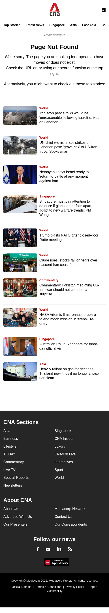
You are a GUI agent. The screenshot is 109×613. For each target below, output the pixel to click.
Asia (73, 25)
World (43, 108)
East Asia (89, 25)
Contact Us (63, 516)
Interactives (64, 462)
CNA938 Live (65, 454)
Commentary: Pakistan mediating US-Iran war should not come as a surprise (69, 289)
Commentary (49, 280)
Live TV (9, 470)
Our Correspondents (71, 524)
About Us (10, 509)
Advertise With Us (17, 516)
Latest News (35, 25)
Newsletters (12, 485)
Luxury (60, 446)
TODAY (9, 454)
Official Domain (21, 586)
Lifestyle (10, 446)
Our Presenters (15, 524)
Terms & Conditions (48, 586)
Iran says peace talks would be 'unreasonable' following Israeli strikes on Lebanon (69, 117)
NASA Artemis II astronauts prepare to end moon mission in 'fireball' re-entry (67, 319)
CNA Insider (64, 438)
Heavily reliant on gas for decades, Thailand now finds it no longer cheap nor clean (69, 373)
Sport (59, 470)
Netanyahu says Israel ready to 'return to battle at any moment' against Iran (64, 176)
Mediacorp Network (70, 509)
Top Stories (11, 25)
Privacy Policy (75, 586)
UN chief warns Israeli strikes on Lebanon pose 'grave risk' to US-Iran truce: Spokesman (68, 147)
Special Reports (16, 477)
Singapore (57, 25)
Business (10, 438)
